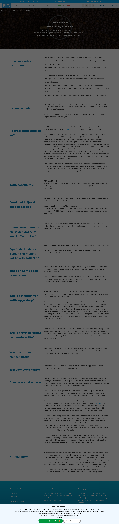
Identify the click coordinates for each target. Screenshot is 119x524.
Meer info (60, 517)
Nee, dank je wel (72, 521)
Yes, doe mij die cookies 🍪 (50, 521)
